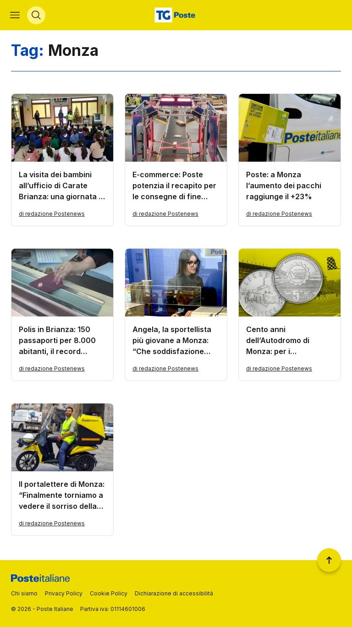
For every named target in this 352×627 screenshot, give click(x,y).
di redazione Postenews (52, 216)
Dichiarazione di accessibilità (174, 593)
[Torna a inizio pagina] (329, 560)
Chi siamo (24, 593)
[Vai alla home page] (176, 16)
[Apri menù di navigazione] (16, 16)
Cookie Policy (108, 593)
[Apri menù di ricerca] (37, 16)
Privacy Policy (63, 593)
